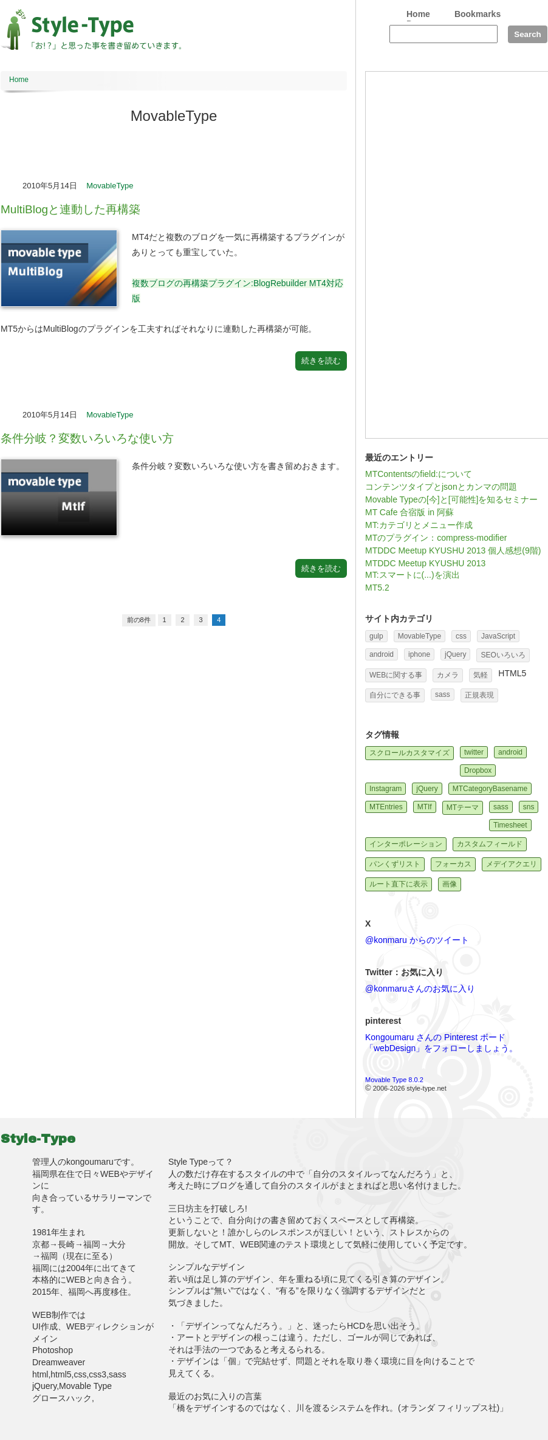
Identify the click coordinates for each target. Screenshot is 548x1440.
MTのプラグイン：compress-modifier (436, 538)
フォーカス (453, 864)
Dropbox (477, 770)
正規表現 (479, 695)
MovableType (109, 185)
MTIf (424, 807)
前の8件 (139, 619)
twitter (474, 752)
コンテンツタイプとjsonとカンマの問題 (441, 487)
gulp (376, 636)
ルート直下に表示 (398, 884)
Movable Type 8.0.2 (394, 1079)
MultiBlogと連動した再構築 (70, 209)
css (461, 636)
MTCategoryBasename (490, 788)
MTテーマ (463, 807)
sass (442, 694)
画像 (449, 884)
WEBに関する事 (395, 675)
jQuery (455, 654)
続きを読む (321, 360)
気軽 (480, 675)
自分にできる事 (394, 695)
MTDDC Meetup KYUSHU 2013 (425, 563)
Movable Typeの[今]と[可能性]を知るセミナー (451, 499)
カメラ (448, 675)
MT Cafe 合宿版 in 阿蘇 (409, 512)
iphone (419, 654)
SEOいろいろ (503, 655)
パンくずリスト (394, 864)
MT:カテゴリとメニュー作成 (419, 525)
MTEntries (386, 807)
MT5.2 (377, 587)
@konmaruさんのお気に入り (420, 988)
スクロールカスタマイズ (409, 753)
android (381, 654)
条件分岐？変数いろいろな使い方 (87, 438)
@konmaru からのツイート (417, 940)
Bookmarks (477, 14)
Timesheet (510, 825)
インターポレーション (405, 844)
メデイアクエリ (511, 864)
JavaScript (498, 636)
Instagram (385, 788)
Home (418, 14)
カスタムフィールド (489, 844)
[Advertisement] (409, 254)
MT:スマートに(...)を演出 (412, 575)
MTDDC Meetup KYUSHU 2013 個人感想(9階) (453, 550)
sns (529, 807)
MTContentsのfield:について (418, 474)
